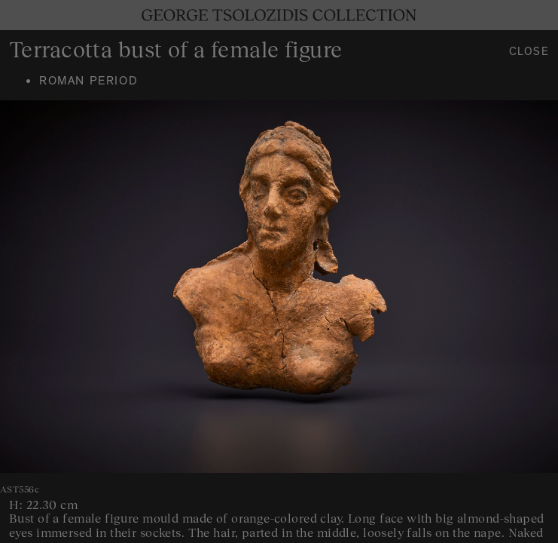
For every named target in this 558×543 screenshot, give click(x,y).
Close (529, 53)
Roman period (88, 82)
